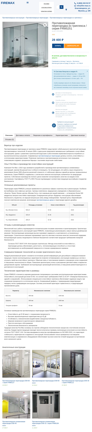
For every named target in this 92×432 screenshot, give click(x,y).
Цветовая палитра (78, 135)
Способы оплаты (46, 7)
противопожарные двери (45, 200)
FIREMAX (8, 3)
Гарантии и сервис (46, 11)
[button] (27, 2)
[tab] (9, 135)
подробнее (58, 96)
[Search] (61, 7)
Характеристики (62, 135)
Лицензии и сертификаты (42, 135)
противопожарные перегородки (49, 156)
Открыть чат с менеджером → (65, 129)
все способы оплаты (61, 105)
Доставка (46, 3)
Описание (9, 135)
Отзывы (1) (9, 139)
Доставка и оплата (23, 135)
